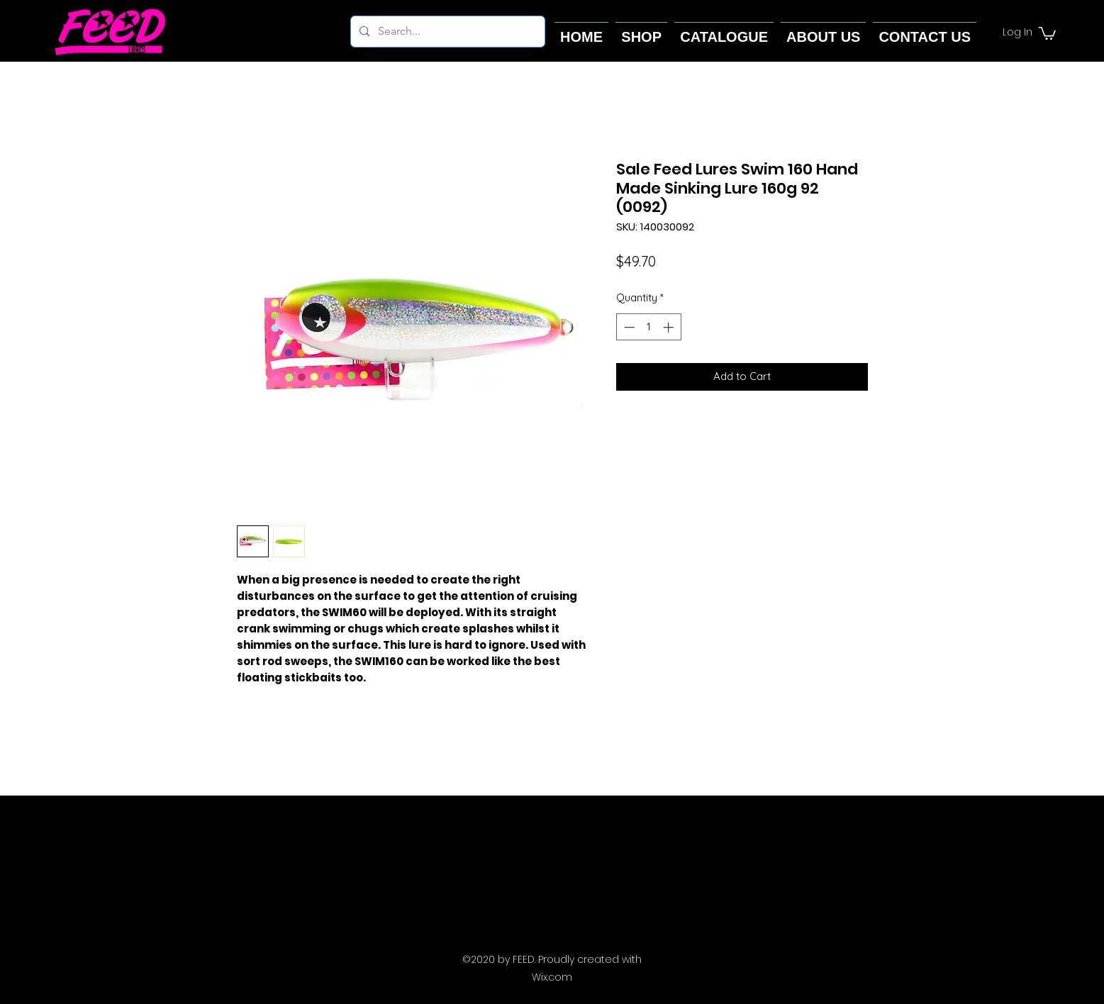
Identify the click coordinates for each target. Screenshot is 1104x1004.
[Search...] (446, 31)
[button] (1047, 33)
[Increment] (669, 327)
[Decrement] (627, 327)
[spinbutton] (648, 327)
